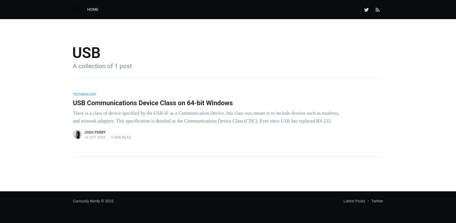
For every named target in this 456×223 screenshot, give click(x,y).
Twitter (377, 201)
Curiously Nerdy (86, 201)
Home (92, 9)
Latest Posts (354, 201)
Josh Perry (95, 132)
